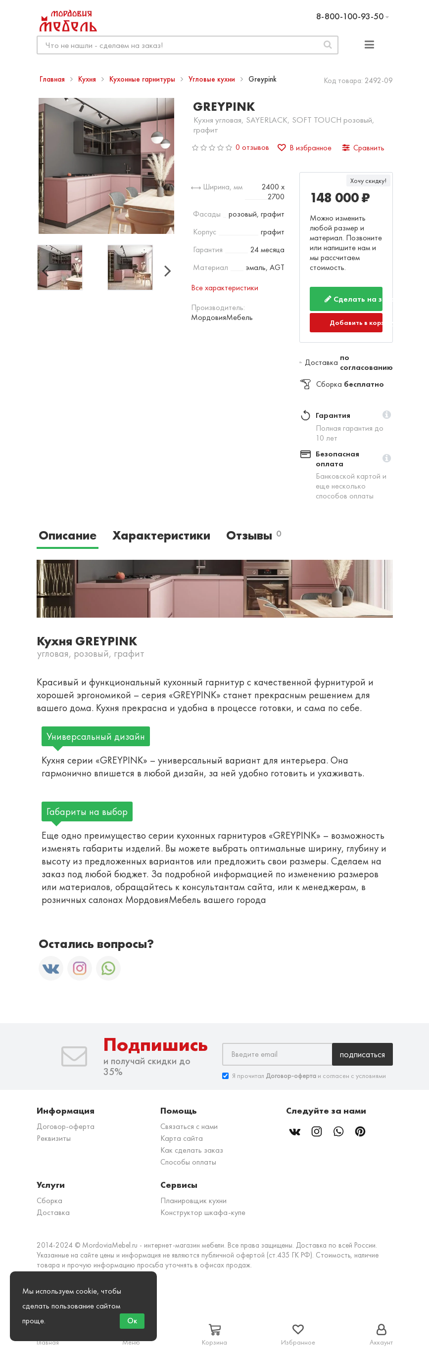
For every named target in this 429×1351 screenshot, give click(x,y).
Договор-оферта (66, 1126)
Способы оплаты (188, 1162)
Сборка (49, 1200)
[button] (386, 415)
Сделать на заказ (353, 299)
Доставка (53, 1212)
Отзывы (253, 535)
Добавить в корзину (356, 322)
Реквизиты (54, 1138)
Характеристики (161, 535)
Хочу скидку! (368, 180)
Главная (53, 79)
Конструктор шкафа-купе (202, 1212)
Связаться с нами (189, 1126)
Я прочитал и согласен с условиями (304, 1076)
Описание (67, 535)
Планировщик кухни (193, 1200)
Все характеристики (224, 287)
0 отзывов (252, 147)
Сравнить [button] (363, 147)
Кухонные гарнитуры (143, 79)
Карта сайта (181, 1138)
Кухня (88, 79)
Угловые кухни (213, 79)
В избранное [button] (305, 147)
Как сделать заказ (191, 1150)
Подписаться (362, 1054)
